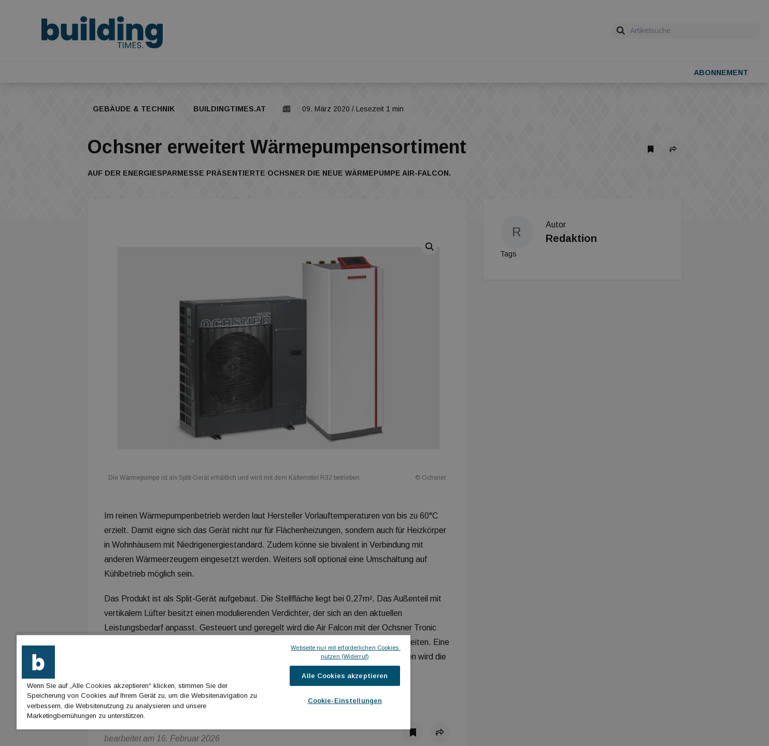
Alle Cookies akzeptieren (345, 676)
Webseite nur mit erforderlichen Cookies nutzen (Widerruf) (345, 651)
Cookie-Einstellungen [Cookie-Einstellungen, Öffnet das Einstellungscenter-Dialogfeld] (345, 701)
